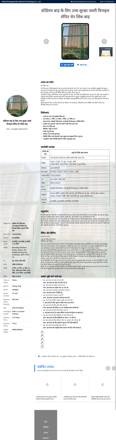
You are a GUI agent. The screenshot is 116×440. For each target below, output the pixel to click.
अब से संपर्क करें (85, 65)
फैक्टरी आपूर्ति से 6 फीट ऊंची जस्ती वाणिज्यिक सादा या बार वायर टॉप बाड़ (100, 398)
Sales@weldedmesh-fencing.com (84, 2)
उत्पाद (8, 129)
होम (45, 422)
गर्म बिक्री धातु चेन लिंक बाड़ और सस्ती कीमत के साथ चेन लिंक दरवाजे (75, 398)
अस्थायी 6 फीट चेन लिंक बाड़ (50, 356)
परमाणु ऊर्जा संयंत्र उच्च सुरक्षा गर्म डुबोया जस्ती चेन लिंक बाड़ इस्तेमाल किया (46, 398)
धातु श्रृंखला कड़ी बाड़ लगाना (19, 129)
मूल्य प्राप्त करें (68, 65)
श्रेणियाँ (45, 427)
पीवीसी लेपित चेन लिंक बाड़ (86, 356)
